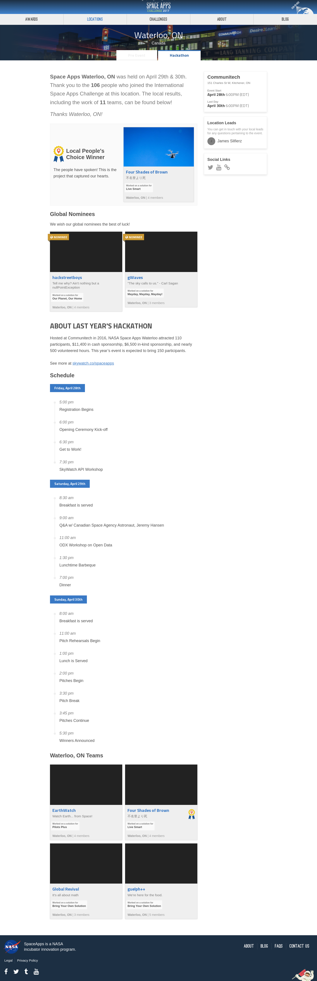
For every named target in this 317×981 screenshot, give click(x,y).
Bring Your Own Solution (69, 906)
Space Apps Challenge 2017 (158, 7)
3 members (157, 303)
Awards (31, 19)
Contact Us (299, 946)
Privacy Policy (27, 960)
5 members (157, 914)
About (222, 19)
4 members (155, 197)
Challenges (158, 19)
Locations (95, 19)
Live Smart (133, 188)
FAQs (279, 946)
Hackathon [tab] (179, 55)
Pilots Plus (59, 827)
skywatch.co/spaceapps (93, 363)
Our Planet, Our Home (67, 298)
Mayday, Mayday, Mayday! (144, 294)
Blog (285, 19)
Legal (8, 960)
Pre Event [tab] (136, 55)
